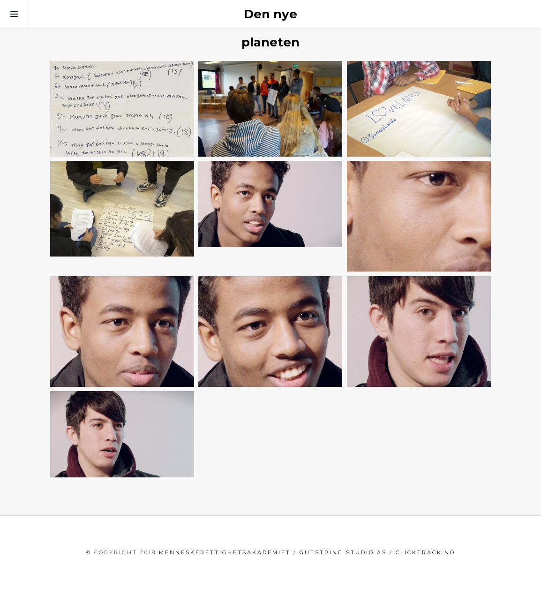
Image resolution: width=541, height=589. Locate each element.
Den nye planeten (270, 28)
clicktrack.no (425, 552)
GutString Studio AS (343, 552)
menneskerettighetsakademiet (225, 552)
